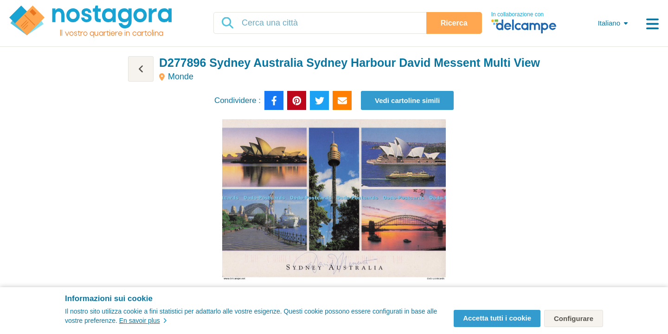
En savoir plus (143, 320)
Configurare (573, 318)
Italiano (609, 23)
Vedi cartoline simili (407, 100)
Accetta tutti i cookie (497, 318)
